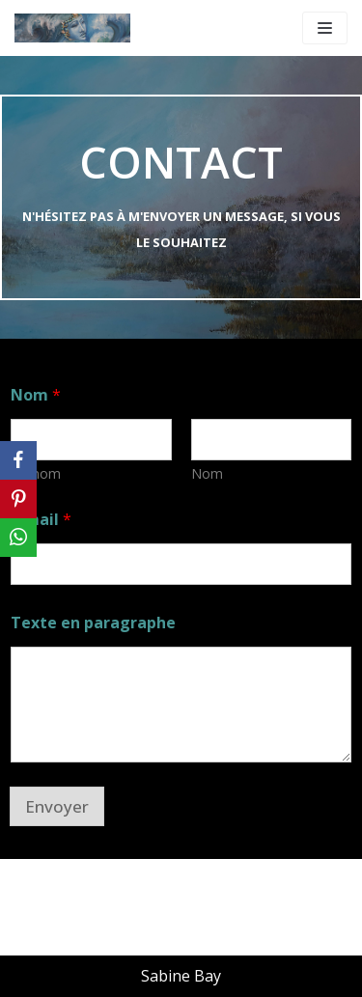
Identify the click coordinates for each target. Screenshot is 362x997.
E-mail (41, 520)
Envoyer (57, 806)
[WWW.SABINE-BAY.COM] (72, 28)
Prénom (36, 473)
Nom (207, 473)
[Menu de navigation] (325, 28)
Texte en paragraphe (93, 623)
